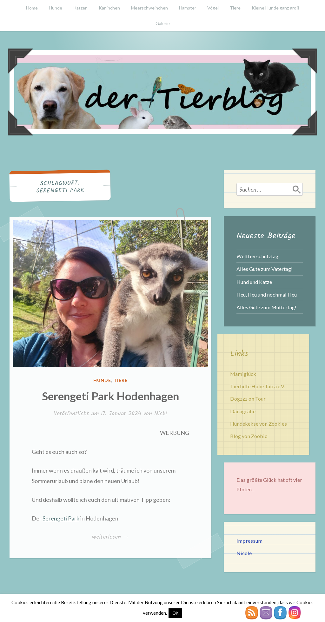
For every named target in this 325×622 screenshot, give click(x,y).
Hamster (187, 7)
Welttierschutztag (257, 256)
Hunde (55, 7)
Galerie (163, 23)
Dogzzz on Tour (248, 399)
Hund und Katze (254, 282)
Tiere (235, 7)
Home (32, 7)
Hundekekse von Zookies (258, 424)
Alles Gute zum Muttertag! (266, 307)
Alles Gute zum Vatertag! (264, 269)
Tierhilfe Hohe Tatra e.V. (257, 386)
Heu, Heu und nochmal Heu (266, 294)
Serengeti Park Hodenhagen (110, 396)
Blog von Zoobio (249, 436)
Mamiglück (243, 374)
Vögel (213, 7)
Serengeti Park (61, 518)
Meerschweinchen (149, 7)
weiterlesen (110, 537)
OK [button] (175, 613)
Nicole (244, 553)
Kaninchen (109, 7)
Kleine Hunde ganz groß (275, 7)
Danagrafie (242, 411)
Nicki (160, 413)
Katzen (80, 7)
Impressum (249, 541)
